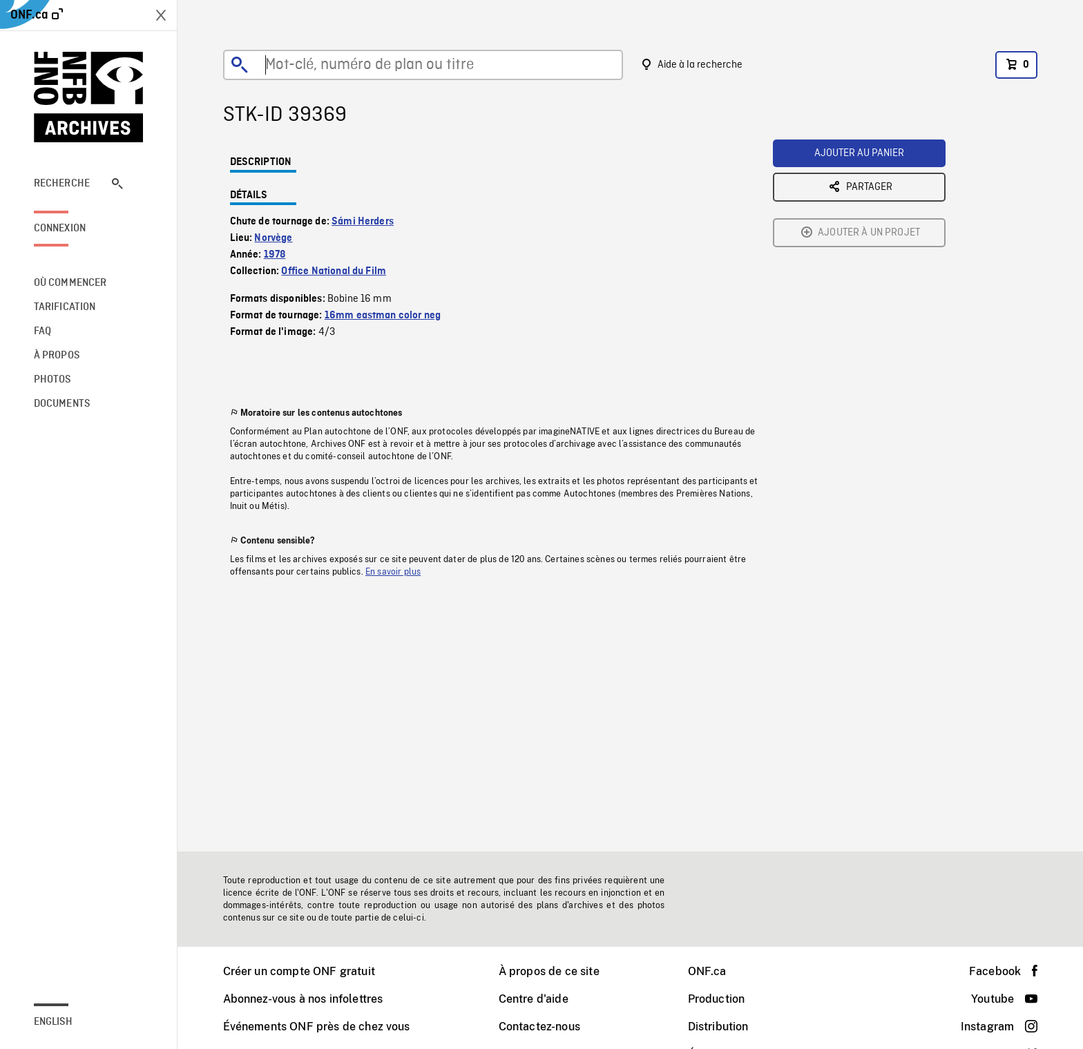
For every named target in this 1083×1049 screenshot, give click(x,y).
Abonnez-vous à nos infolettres (303, 998)
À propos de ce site (549, 971)
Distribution (718, 1026)
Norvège (273, 238)
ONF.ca (707, 971)
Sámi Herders (363, 221)
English (53, 1022)
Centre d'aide (533, 998)
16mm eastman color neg (383, 315)
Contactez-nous (539, 1026)
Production (716, 998)
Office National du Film (333, 271)
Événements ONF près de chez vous (316, 1026)
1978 (275, 254)
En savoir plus (393, 572)
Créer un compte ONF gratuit (299, 971)
